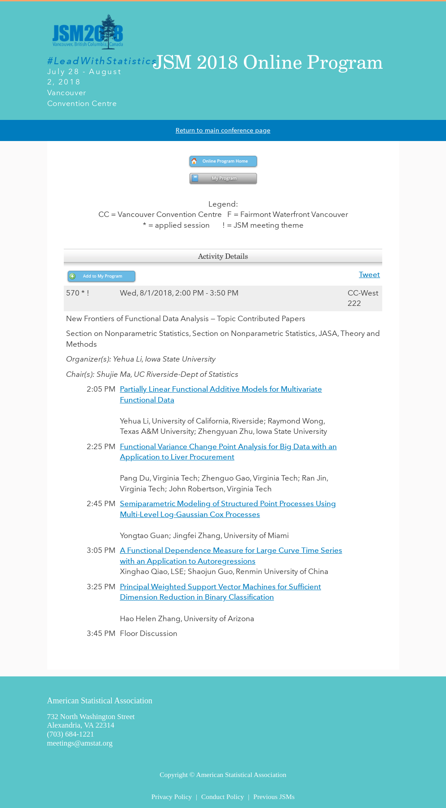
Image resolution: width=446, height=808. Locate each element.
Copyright (174, 774)
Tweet (369, 274)
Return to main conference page (223, 130)
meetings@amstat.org (80, 743)
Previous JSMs (274, 796)
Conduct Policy (222, 796)
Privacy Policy (171, 796)
